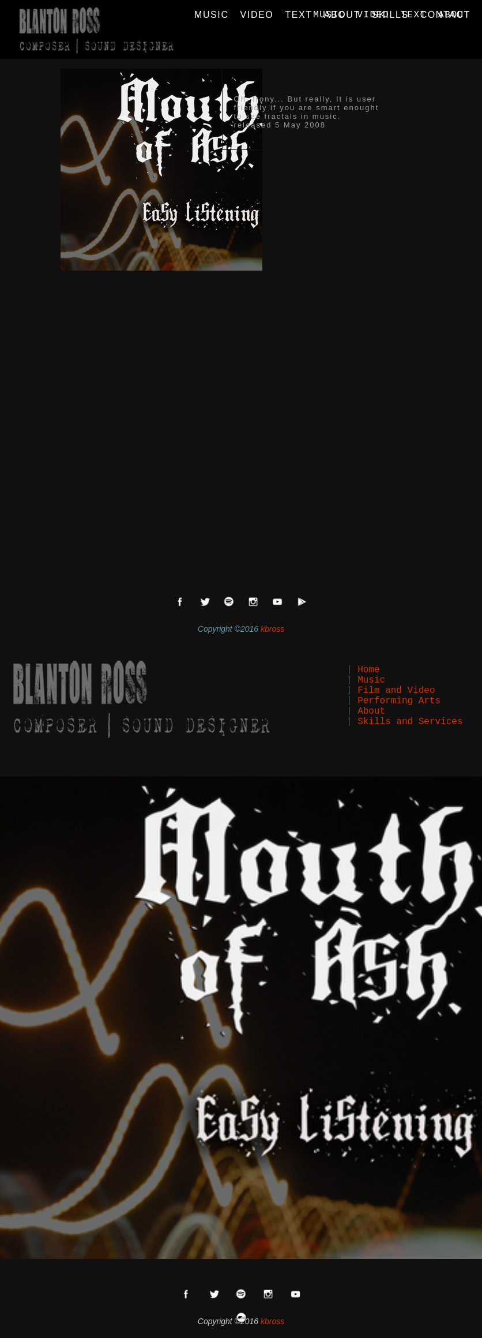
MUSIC (329, 15)
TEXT (414, 15)
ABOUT (454, 15)
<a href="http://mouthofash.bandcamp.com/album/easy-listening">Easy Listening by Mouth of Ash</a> (135, 407)
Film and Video (396, 690)
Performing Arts (398, 701)
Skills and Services (409, 722)
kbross (272, 629)
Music (371, 680)
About (371, 711)
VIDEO (373, 15)
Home (368, 670)
